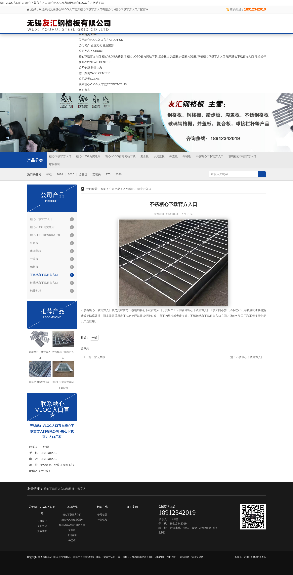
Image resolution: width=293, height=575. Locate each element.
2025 (71, 174)
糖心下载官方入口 (90, 56)
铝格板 (192, 56)
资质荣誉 (108, 45)
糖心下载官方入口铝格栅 (59, 488)
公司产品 (91, 50)
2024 (60, 174)
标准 (49, 174)
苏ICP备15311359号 (255, 557)
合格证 (83, 174)
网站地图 (184, 557)
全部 (94, 337)
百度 (194, 557)
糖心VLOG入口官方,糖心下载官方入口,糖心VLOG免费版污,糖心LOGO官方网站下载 (52, 2)
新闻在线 (94, 62)
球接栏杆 (260, 56)
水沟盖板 (173, 56)
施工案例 (94, 73)
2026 (118, 174)
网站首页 (88, 34)
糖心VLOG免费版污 (114, 56)
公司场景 (89, 78)
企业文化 (96, 45)
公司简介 (84, 45)
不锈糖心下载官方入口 (211, 56)
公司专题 (84, 67)
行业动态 (96, 67)
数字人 (81, 488)
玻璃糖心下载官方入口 (240, 56)
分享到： (86, 348)
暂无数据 (99, 357)
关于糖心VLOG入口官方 (101, 39)
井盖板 (183, 56)
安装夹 (96, 174)
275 (108, 174)
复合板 (162, 56)
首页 (103, 188)
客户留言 (84, 89)
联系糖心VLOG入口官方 (103, 84)
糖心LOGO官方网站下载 (142, 56)
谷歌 (201, 557)
